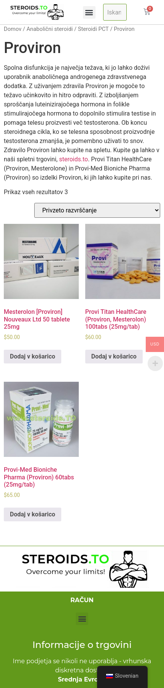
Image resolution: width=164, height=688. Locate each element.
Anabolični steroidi (50, 29)
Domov (12, 29)
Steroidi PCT (93, 29)
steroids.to (73, 159)
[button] (89, 12)
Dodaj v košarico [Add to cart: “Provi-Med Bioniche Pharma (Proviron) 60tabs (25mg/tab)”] (32, 514)
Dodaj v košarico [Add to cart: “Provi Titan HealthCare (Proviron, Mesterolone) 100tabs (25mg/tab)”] (114, 356)
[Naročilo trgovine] (97, 210)
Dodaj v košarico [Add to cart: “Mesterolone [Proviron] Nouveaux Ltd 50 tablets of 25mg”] (32, 356)
